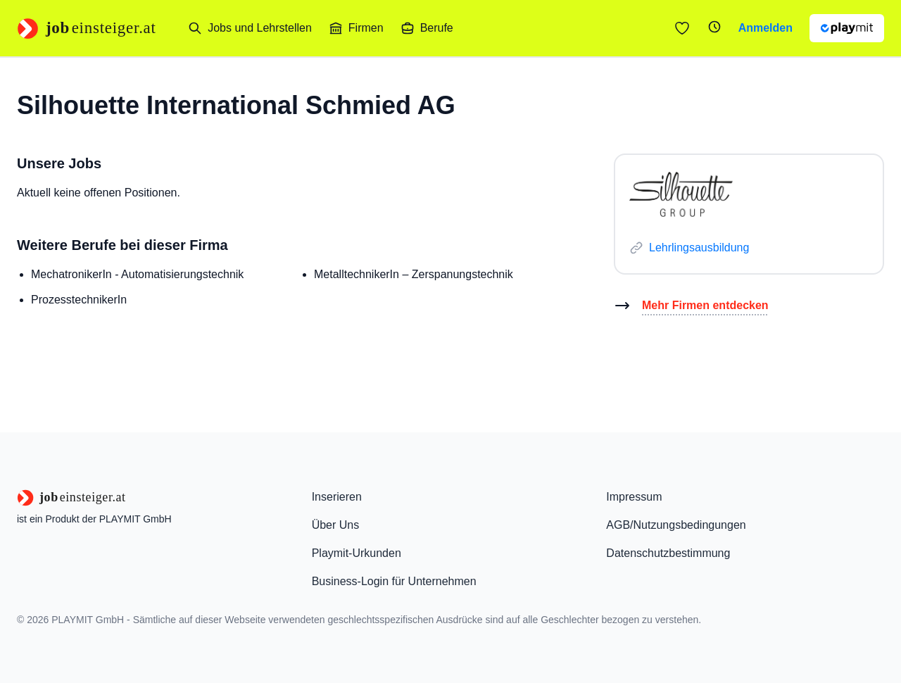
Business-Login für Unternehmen (394, 581)
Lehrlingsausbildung (699, 247)
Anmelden (765, 28)
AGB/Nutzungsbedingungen (675, 525)
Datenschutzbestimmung (668, 553)
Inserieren (337, 497)
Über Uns (336, 525)
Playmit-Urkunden (356, 553)
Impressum (634, 497)
